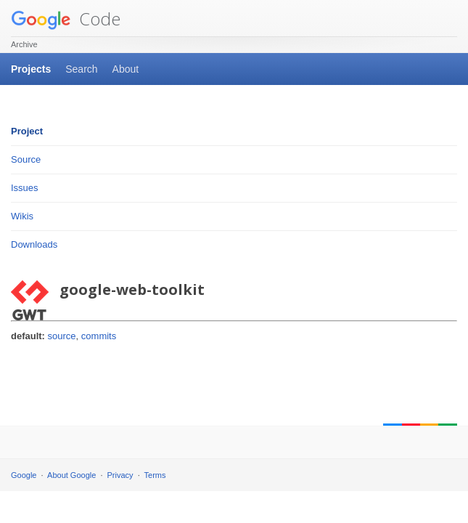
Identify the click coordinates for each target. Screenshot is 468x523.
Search (81, 69)
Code (65, 19)
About (125, 69)
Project (27, 131)
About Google (71, 475)
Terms (155, 475)
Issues (24, 187)
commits (98, 336)
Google (23, 475)
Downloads (34, 244)
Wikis (22, 216)
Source (26, 159)
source (62, 336)
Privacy (120, 475)
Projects (31, 69)
